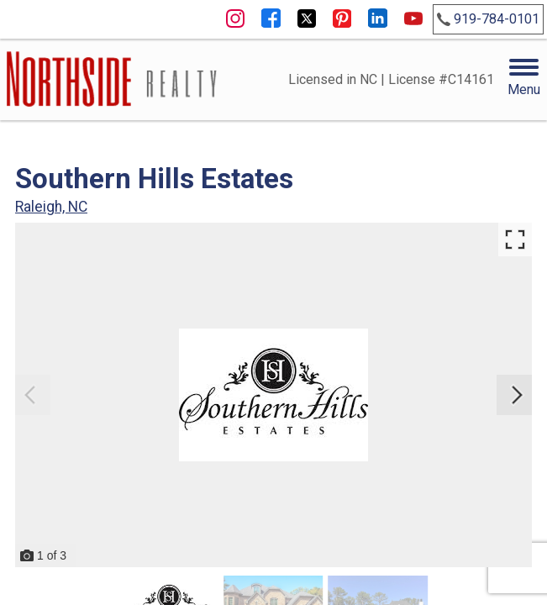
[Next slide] (517, 395)
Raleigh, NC (51, 206)
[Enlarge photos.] (515, 239)
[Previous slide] (30, 395)
